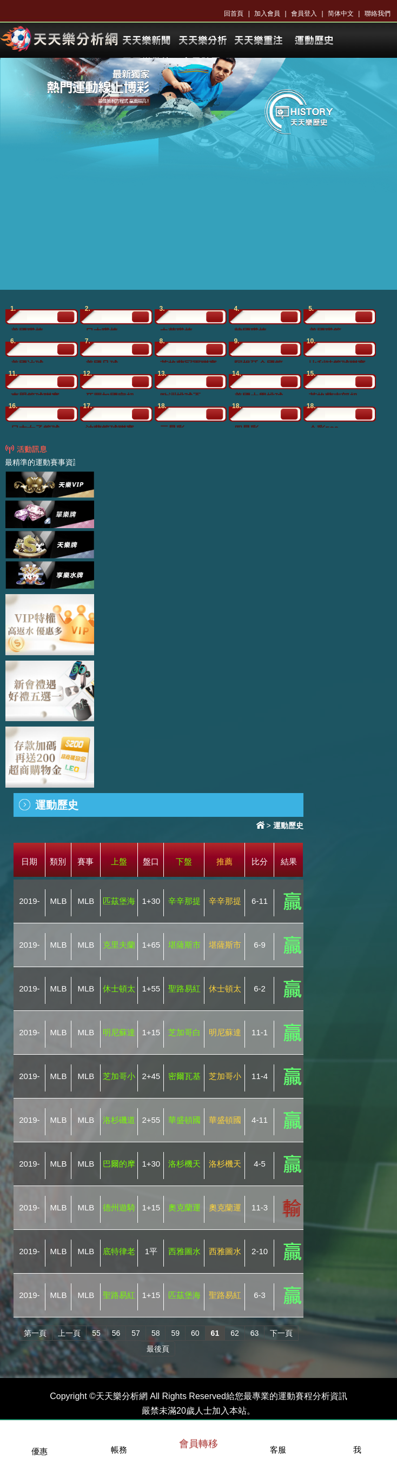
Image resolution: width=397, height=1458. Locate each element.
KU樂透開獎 (258, 40)
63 (254, 1333)
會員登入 (304, 13)
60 (195, 1333)
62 (234, 1333)
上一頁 (69, 1333)
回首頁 (233, 13)
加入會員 (267, 13)
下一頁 (281, 1333)
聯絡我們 (378, 13)
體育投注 (314, 40)
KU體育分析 (202, 40)
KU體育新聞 (146, 40)
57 (135, 1333)
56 (116, 1333)
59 (175, 1333)
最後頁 (158, 1348)
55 (96, 1333)
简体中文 (341, 13)
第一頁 (35, 1333)
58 (155, 1333)
